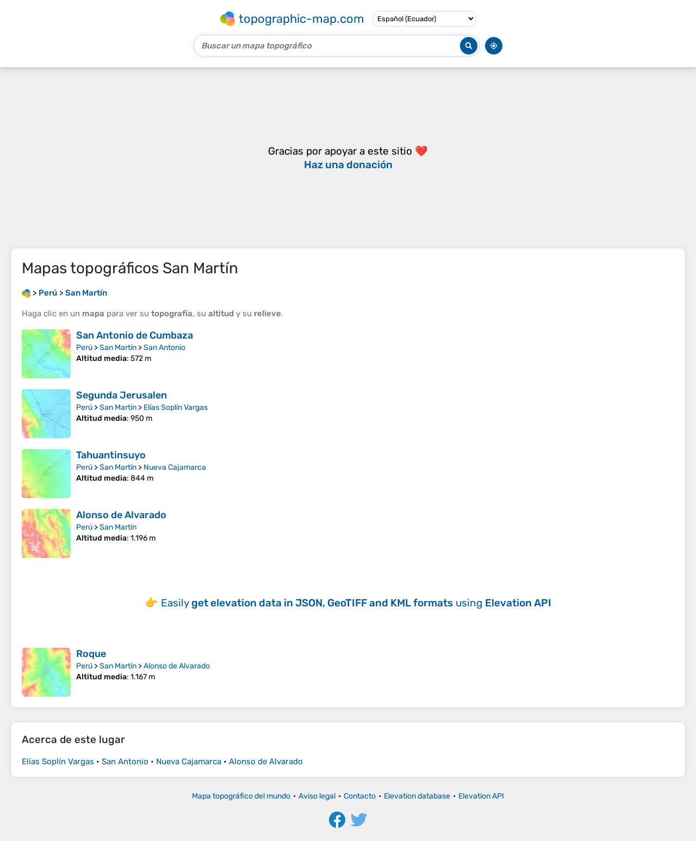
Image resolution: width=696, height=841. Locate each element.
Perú (84, 347)
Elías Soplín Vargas (176, 407)
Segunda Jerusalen (121, 395)
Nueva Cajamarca (175, 467)
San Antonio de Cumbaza (134, 335)
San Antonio (164, 347)
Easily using (356, 603)
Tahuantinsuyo (111, 455)
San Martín (118, 347)
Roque (91, 654)
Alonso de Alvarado (121, 515)
